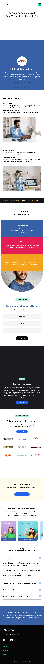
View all (22, 431)
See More (22, 402)
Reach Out (22, 338)
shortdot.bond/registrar (9, 565)
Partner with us (22, 494)
